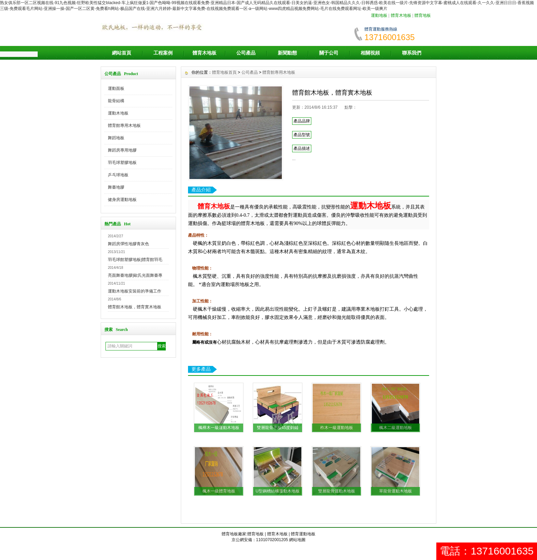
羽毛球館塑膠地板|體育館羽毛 (135, 259)
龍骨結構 (116, 100)
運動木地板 (118, 113)
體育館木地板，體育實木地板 (134, 307)
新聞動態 (287, 53)
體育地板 (422, 15)
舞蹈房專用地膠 (122, 150)
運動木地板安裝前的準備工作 (134, 291)
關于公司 (328, 53)
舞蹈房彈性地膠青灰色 (128, 243)
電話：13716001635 (487, 551)
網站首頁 (121, 53)
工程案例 (163, 53)
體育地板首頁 (224, 72)
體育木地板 (401, 15)
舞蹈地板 (116, 137)
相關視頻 (370, 53)
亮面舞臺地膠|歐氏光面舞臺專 (135, 275)
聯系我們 (411, 53)
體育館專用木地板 (124, 125)
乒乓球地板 (118, 174)
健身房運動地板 (122, 199)
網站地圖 (297, 539)
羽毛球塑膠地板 (122, 162)
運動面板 (116, 88)
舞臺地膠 (116, 187)
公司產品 (245, 53)
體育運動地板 (303, 534)
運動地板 (379, 15)
